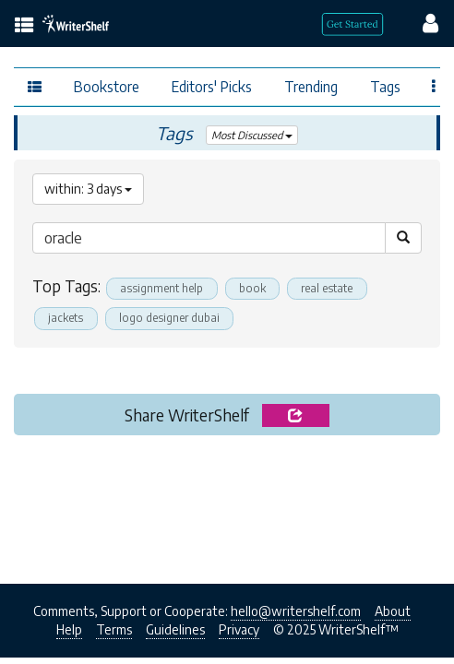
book (252, 288)
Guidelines (175, 629)
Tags (385, 86)
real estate (326, 288)
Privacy (239, 629)
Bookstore (106, 86)
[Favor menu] (434, 85)
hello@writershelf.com (296, 611)
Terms (114, 629)
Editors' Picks (212, 86)
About (393, 611)
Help (69, 629)
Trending (311, 86)
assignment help (161, 288)
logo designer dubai (169, 318)
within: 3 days (88, 188)
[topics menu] (24, 26)
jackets (65, 318)
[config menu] (421, 22)
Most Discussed (252, 135)
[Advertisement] (227, 504)
